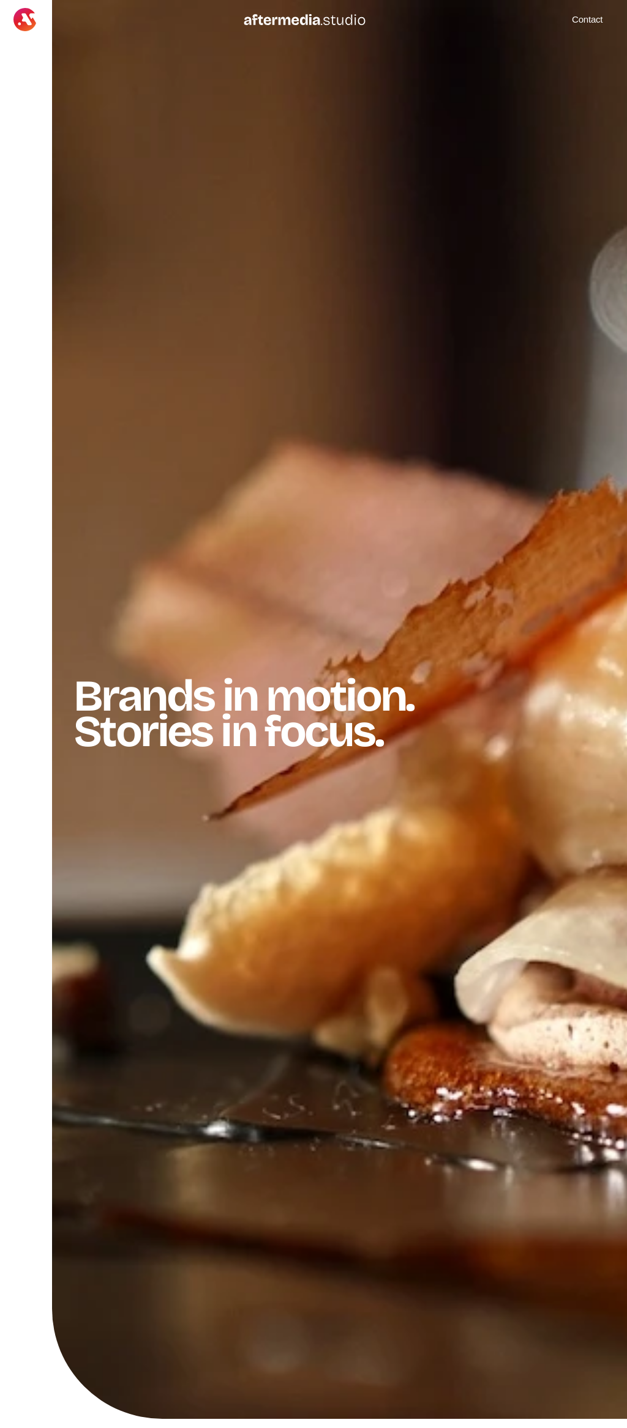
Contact (587, 19)
